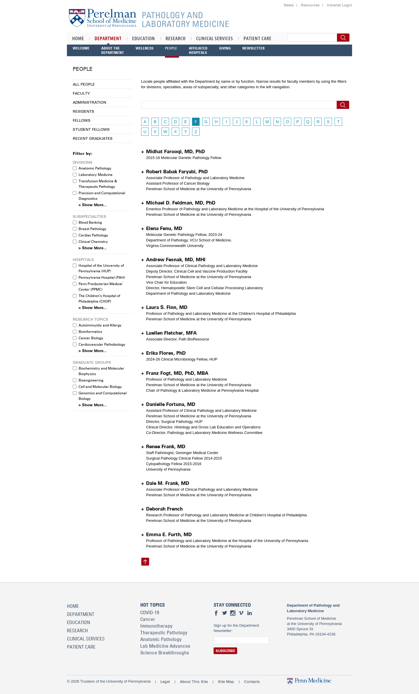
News (289, 5)
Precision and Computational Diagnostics (102, 196)
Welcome (81, 48)
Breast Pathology (92, 229)
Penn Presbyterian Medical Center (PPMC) (100, 287)
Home (78, 39)
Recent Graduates (93, 138)
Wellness (144, 48)
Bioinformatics (90, 331)
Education (143, 39)
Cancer (147, 619)
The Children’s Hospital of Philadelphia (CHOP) (99, 298)
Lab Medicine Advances (165, 646)
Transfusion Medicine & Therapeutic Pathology (98, 184)
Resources (310, 5)
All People (84, 84)
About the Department (112, 50)
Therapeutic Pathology (163, 632)
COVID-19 (149, 612)
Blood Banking (90, 222)
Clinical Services (214, 39)
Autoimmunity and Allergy (100, 325)
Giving (225, 48)
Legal (165, 681)
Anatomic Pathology (95, 168)
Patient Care (257, 39)
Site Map (226, 681)
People (171, 48)
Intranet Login (339, 5)
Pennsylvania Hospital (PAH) (102, 277)
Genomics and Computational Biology (103, 396)
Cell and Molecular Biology (100, 386)
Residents (83, 111)
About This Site (194, 681)
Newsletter (253, 48)
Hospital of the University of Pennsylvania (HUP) (101, 268)
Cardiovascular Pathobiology (102, 344)
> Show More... (93, 205)
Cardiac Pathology (93, 235)
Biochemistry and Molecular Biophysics (101, 371)
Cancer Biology (91, 338)
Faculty (81, 93)
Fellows (81, 120)
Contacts (252, 681)
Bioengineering (91, 380)
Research (176, 39)
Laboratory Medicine (96, 174)
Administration (89, 102)
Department (108, 39)
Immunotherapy (156, 626)
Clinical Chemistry (93, 241)
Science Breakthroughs (164, 653)
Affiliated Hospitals (198, 50)
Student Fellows (91, 129)
